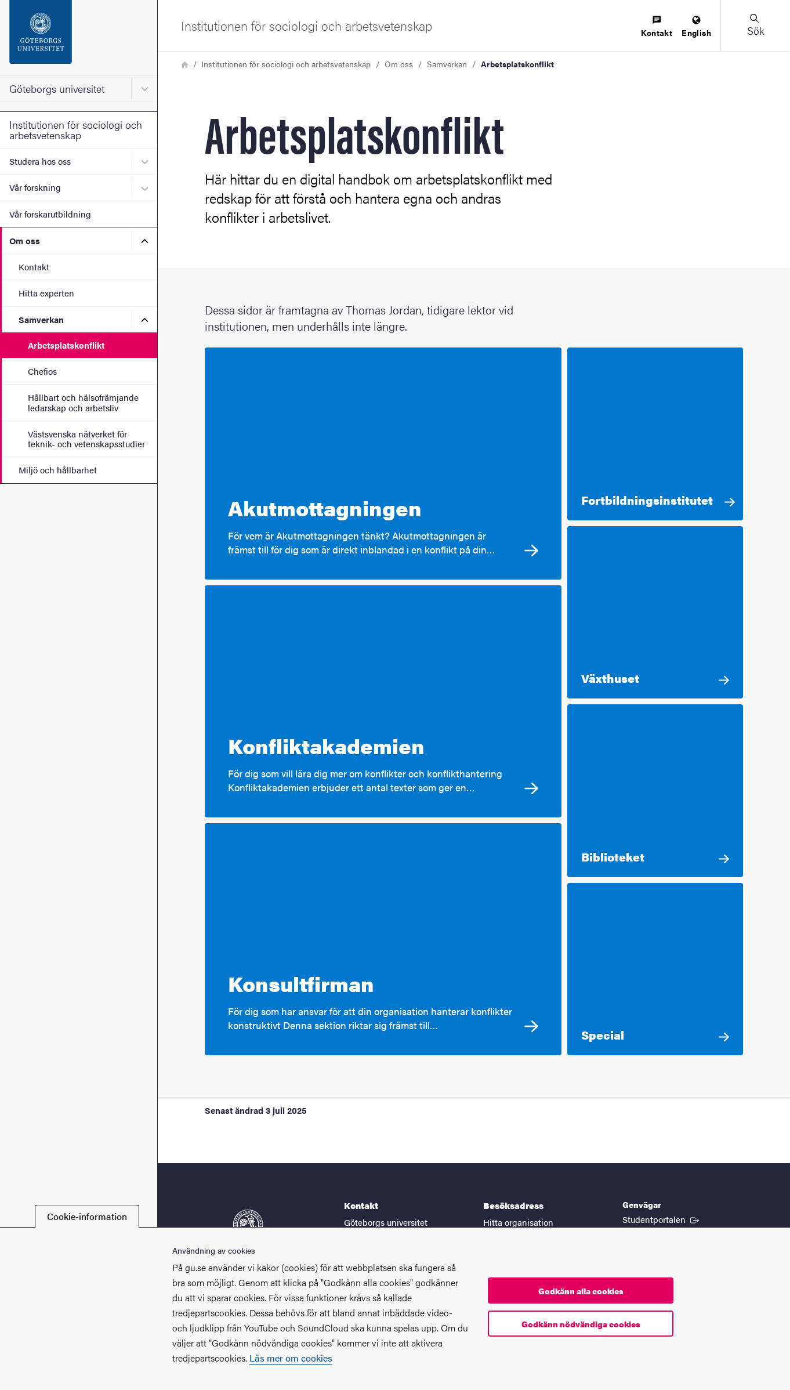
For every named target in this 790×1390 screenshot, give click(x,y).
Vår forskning (35, 187)
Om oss (24, 240)
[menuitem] (656, 27)
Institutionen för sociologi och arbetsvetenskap (75, 129)
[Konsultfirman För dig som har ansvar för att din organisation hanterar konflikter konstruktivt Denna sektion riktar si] (383, 939)
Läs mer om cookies (290, 1357)
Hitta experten (46, 293)
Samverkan (41, 319)
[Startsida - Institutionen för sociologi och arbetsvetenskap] (306, 25)
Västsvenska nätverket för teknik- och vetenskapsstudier (86, 439)
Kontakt (34, 266)
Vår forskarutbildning (50, 214)
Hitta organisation (518, 1222)
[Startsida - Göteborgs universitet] (78, 37)
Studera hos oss (40, 161)
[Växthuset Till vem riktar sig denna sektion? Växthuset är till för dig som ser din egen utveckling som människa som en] (655, 612)
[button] (755, 25)
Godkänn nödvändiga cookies (580, 1324)
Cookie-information (87, 1216)
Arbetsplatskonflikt (66, 345)
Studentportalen (661, 1218)
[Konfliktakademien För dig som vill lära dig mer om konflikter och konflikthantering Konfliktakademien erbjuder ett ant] (383, 701)
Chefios (42, 371)
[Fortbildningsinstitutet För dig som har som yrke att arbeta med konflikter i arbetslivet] (655, 434)
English (696, 27)
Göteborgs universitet (56, 88)
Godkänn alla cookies (581, 1291)
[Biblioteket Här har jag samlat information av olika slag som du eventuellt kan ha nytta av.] (655, 790)
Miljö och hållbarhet (58, 470)
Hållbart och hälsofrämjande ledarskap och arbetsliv (83, 402)
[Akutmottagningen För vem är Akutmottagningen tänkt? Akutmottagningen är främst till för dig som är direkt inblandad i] (383, 464)
